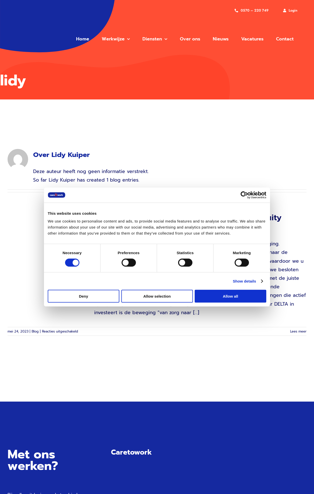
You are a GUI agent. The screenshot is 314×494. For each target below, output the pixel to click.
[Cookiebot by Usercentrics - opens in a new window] (244, 195)
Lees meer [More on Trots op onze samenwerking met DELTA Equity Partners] (298, 331)
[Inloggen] (290, 10)
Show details (244, 281)
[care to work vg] (35, 18)
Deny (83, 296)
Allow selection (157, 296)
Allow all (230, 296)
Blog (35, 331)
